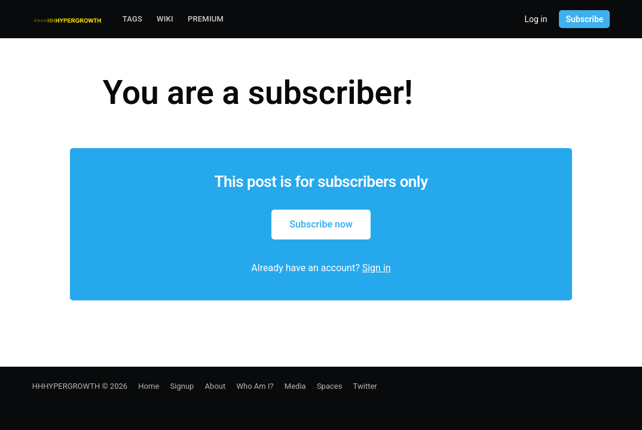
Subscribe (584, 19)
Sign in (376, 268)
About (215, 386)
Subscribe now (321, 224)
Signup (182, 386)
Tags (132, 18)
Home (148, 386)
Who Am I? (254, 386)
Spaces (330, 386)
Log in (535, 19)
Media (295, 386)
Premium (206, 18)
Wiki (165, 18)
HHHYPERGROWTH (66, 386)
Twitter (365, 386)
